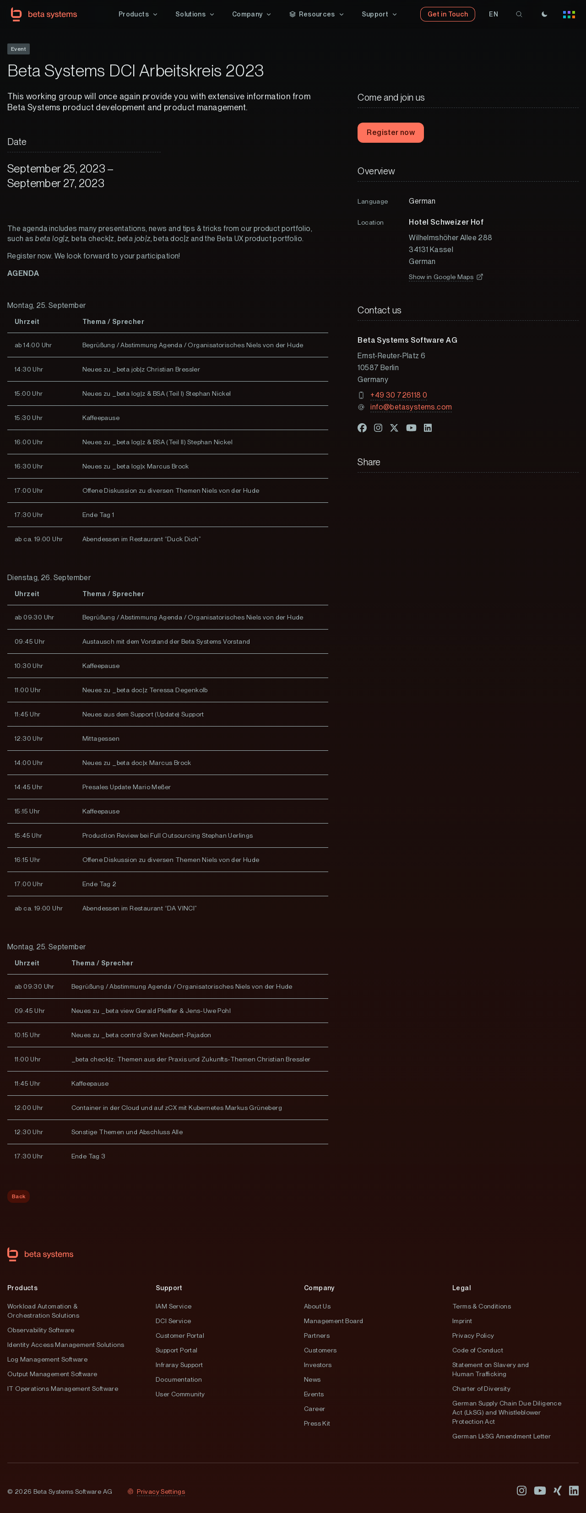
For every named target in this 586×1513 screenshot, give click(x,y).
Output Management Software (52, 1374)
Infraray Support (179, 1365)
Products (22, 1288)
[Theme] (544, 15)
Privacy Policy (473, 1336)
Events (314, 1394)
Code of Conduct (477, 1350)
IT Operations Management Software (62, 1389)
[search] (519, 14)
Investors (318, 1365)
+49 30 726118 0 (398, 395)
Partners (317, 1336)
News (312, 1380)
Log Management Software (47, 1359)
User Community (180, 1394)
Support (169, 1288)
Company (319, 1288)
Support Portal (177, 1350)
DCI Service (173, 1321)
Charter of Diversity (481, 1389)
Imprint (462, 1321)
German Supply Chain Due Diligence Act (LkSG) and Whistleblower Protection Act (506, 1413)
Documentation (179, 1380)
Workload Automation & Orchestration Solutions (43, 1311)
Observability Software (41, 1330)
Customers (320, 1350)
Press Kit (317, 1423)
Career (314, 1409)
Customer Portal (180, 1336)
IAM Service (173, 1306)
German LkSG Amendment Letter (501, 1436)
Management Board (333, 1321)
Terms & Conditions (481, 1306)
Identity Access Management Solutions (65, 1345)
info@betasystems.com (411, 407)
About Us (317, 1306)
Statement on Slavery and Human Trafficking (490, 1370)
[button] (138, 14)
